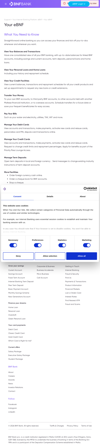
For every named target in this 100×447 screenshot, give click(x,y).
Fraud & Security (72, 274)
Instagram (12, 408)
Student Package (15, 359)
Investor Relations (15, 387)
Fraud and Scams (72, 304)
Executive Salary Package (19, 355)
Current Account (15, 270)
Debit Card (13, 329)
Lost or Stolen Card (73, 293)
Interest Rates (71, 297)
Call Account (42, 278)
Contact (11, 391)
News (10, 384)
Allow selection (50, 256)
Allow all (82, 256)
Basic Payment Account (18, 289)
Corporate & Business (46, 266)
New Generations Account (19, 297)
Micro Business (43, 274)
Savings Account (15, 274)
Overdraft (12, 315)
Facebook (12, 404)
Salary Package (14, 351)
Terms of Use (86, 426)
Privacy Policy (72, 426)
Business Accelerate (45, 270)
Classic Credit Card (16, 333)
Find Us (68, 278)
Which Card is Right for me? (20, 341)
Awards (11, 380)
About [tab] (83, 196)
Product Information (73, 285)
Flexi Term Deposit (15, 285)
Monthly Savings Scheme (18, 293)
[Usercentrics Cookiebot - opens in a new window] (85, 189)
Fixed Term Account (16, 278)
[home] (20, 4)
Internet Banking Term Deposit (21, 281)
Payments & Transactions (75, 281)
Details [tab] (50, 196)
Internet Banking (72, 270)
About (10, 372)
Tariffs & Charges (57, 426)
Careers (11, 376)
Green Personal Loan (17, 319)
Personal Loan (14, 311)
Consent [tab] (17, 196)
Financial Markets (72, 289)
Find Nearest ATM (72, 300)
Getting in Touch (72, 266)
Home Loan (13, 307)
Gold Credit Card (15, 337)
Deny (18, 256)
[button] (79, 4)
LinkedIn (11, 412)
